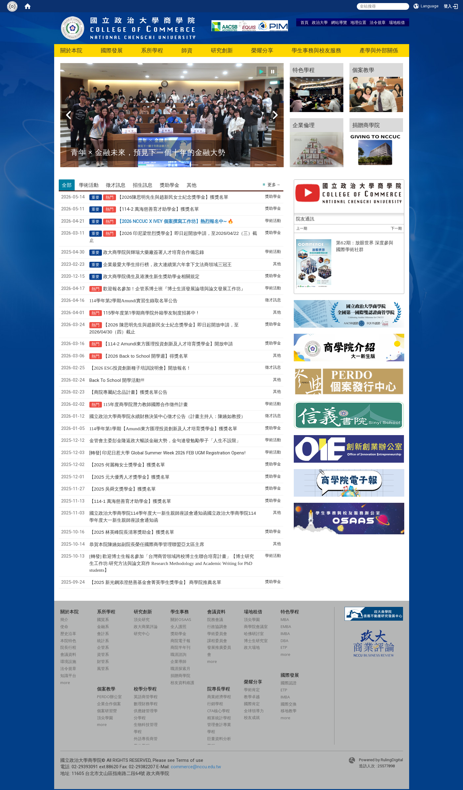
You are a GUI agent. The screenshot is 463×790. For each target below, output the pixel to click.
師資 (186, 50)
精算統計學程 (219, 717)
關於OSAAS (180, 619)
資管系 (103, 654)
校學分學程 (145, 689)
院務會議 (215, 619)
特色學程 (290, 611)
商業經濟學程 (219, 696)
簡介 (64, 619)
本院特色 (68, 640)
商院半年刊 (180, 647)
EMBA (286, 626)
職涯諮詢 (178, 654)
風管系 (103, 668)
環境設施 (68, 661)
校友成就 (252, 717)
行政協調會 (217, 626)
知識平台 (68, 675)
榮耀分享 (262, 50)
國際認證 (289, 683)
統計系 (103, 640)
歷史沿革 (68, 633)
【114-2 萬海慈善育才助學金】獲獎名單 (158, 209)
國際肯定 (252, 703)
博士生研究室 (256, 640)
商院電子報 (180, 640)
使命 (64, 626)
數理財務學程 (146, 703)
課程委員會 (217, 640)
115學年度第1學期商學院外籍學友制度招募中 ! (150, 313)
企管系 (103, 647)
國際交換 (289, 704)
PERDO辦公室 (109, 696)
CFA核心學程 (218, 710)
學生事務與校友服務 (316, 50)
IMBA (285, 633)
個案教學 (106, 689)
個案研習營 (107, 710)
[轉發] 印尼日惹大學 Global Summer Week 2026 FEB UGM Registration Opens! (167, 453)
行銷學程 (215, 703)
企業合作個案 (109, 703)
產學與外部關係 (379, 50)
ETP (284, 647)
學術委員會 (217, 633)
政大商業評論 (146, 626)
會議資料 (68, 654)
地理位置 (358, 22)
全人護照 (178, 626)
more (65, 682)
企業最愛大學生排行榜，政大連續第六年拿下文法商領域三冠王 (167, 264)
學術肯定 (252, 689)
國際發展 (112, 50)
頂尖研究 (142, 619)
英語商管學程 (146, 696)
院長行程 (68, 647)
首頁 (304, 22)
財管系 (103, 661)
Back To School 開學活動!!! (116, 380)
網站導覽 (339, 22)
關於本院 (71, 50)
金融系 (103, 626)
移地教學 (289, 710)
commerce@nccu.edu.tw (196, 766)
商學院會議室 (256, 626)
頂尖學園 (252, 619)
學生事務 (179, 611)
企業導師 (178, 661)
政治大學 (320, 22)
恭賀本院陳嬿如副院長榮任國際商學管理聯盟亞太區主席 (146, 544)
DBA (284, 640)
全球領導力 (254, 710)
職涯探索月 (180, 668)
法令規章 (378, 22)
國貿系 (103, 619)
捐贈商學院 (180, 675)
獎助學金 (178, 633)
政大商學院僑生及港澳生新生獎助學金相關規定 (151, 276)
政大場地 (252, 647)
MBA (285, 619)
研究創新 (222, 50)
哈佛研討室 (254, 633)
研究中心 (142, 633)
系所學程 (152, 50)
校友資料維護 (182, 682)
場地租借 (397, 22)
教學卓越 (252, 696)
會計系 (103, 633)
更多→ (273, 184)
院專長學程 (218, 689)
